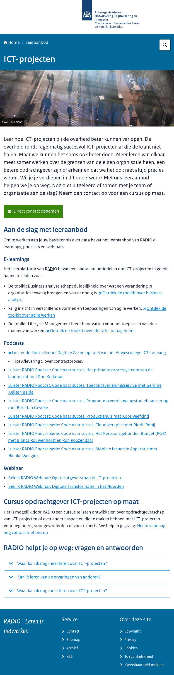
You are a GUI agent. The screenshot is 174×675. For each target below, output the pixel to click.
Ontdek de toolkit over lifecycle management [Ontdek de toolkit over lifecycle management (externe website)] (90, 330)
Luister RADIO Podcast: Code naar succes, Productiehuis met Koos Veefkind (78, 416)
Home (12, 42)
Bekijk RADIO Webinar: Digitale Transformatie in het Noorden (66, 486)
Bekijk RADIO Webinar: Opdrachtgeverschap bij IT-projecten (64, 478)
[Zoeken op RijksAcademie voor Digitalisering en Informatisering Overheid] (165, 45)
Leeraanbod (37, 42)
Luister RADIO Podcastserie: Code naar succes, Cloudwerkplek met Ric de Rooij (81, 425)
